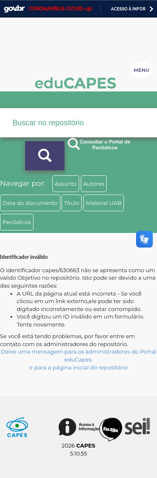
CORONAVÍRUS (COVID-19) (60, 9)
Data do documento (30, 203)
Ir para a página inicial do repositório (78, 367)
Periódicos (17, 222)
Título (72, 203)
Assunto (66, 183)
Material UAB (103, 203)
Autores (93, 183)
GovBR (14, 9)
